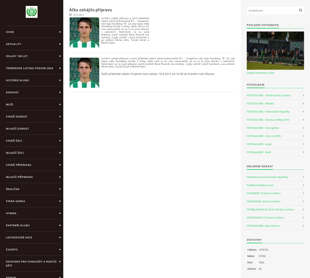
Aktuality (13, 44)
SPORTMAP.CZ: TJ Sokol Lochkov (265, 217)
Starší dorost (16, 116)
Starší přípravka (18, 165)
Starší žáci (14, 140)
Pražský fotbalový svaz (260, 185)
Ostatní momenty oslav (260, 73)
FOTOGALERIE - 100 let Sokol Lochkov (269, 95)
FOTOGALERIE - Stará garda (263, 128)
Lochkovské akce (19, 237)
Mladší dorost (17, 128)
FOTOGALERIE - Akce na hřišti (264, 136)
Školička (13, 189)
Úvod (10, 32)
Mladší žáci (15, 153)
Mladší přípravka (19, 177)
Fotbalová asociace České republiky (267, 177)
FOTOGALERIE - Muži (259, 152)
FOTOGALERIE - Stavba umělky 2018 (268, 119)
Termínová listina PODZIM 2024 (29, 68)
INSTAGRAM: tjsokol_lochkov (264, 201)
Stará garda (15, 201)
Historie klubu (17, 80)
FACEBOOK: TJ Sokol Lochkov (264, 193)
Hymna (11, 213)
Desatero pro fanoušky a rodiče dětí (31, 263)
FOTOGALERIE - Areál (259, 144)
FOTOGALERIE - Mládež (260, 103)
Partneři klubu (18, 225)
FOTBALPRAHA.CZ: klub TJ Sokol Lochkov (270, 209)
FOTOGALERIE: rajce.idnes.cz (263, 225)
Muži (9, 104)
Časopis (12, 249)
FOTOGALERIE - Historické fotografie (268, 111)
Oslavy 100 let (17, 56)
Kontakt (12, 92)
